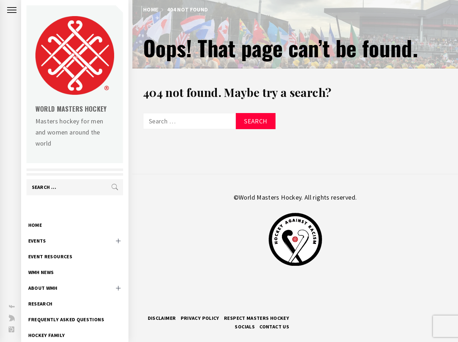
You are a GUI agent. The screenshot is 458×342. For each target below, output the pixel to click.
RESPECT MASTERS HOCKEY (256, 318)
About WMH (47, 277)
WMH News (45, 261)
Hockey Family (50, 324)
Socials (245, 326)
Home (39, 214)
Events (41, 229)
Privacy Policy (200, 318)
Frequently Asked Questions (70, 308)
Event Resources (54, 245)
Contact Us (274, 326)
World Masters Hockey (75, 108)
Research (44, 292)
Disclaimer (162, 318)
